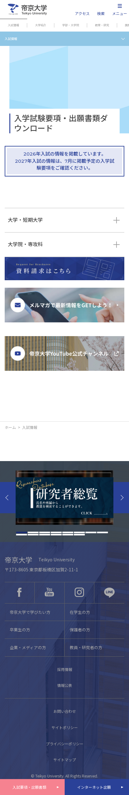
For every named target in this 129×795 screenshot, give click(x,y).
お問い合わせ (64, 711)
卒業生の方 (20, 630)
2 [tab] (32, 532)
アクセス (82, 13)
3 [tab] (44, 532)
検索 (101, 13)
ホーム (10, 427)
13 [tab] (67, 534)
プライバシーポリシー (64, 743)
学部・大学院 (70, 25)
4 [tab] (56, 532)
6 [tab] (79, 532)
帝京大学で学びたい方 (30, 612)
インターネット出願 (94, 787)
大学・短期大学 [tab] (25, 220)
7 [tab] (90, 532)
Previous (8, 497)
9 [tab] (21, 534)
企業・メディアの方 (28, 647)
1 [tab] (21, 532)
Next (121, 497)
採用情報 (64, 669)
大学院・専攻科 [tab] (25, 244)
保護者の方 (80, 630)
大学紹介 (40, 25)
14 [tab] (79, 534)
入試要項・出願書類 (29, 787)
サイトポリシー (65, 727)
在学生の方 (80, 612)
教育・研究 (102, 25)
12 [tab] (56, 534)
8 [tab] (102, 532)
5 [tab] (67, 532)
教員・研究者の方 (86, 647)
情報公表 (64, 685)
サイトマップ (64, 759)
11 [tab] (44, 534)
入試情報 (13, 25)
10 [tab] (32, 534)
